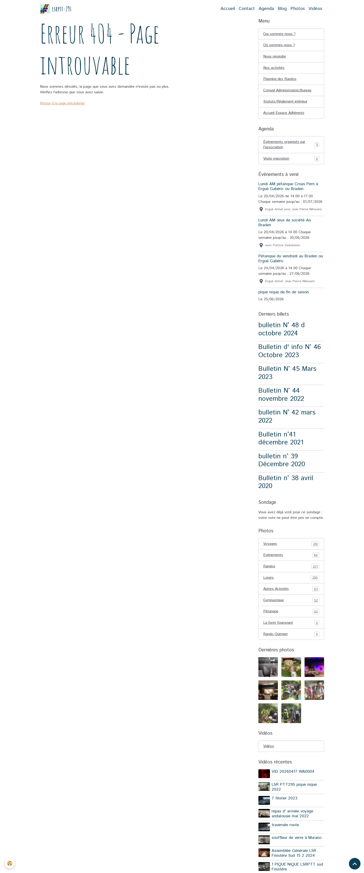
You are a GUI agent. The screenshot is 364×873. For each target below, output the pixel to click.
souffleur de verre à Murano (297, 839)
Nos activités (274, 68)
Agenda (266, 9)
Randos (291, 567)
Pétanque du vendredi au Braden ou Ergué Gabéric (290, 259)
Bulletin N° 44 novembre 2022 (281, 396)
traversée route (285, 826)
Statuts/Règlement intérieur (286, 102)
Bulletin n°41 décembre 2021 (280, 439)
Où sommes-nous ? (279, 45)
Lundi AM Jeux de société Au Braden (284, 223)
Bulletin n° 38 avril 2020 (285, 483)
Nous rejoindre (275, 56)
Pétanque (291, 613)
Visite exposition (291, 159)
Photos (297, 9)
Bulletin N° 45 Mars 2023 (287, 374)
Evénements (291, 556)
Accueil (228, 9)
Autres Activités (291, 590)
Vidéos (315, 9)
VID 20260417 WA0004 (293, 774)
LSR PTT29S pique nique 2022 (294, 788)
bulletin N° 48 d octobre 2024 (281, 330)
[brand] (56, 9)
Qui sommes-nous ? (279, 34)
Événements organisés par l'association (291, 145)
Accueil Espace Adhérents (284, 113)
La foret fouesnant (291, 624)
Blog (282, 9)
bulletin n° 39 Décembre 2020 (281, 461)
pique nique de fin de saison (283, 293)
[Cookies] (10, 863)
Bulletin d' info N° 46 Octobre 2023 (289, 352)
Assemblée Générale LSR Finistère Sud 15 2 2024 (294, 854)
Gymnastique (291, 602)
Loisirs (291, 579)
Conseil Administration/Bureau (287, 91)
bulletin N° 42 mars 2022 (286, 418)
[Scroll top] (355, 864)
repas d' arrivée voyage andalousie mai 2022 (292, 815)
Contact (247, 9)
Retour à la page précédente (63, 103)
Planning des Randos (280, 79)
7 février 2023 (285, 800)
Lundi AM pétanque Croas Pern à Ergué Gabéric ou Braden (288, 187)
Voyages (291, 545)
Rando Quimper (291, 636)
